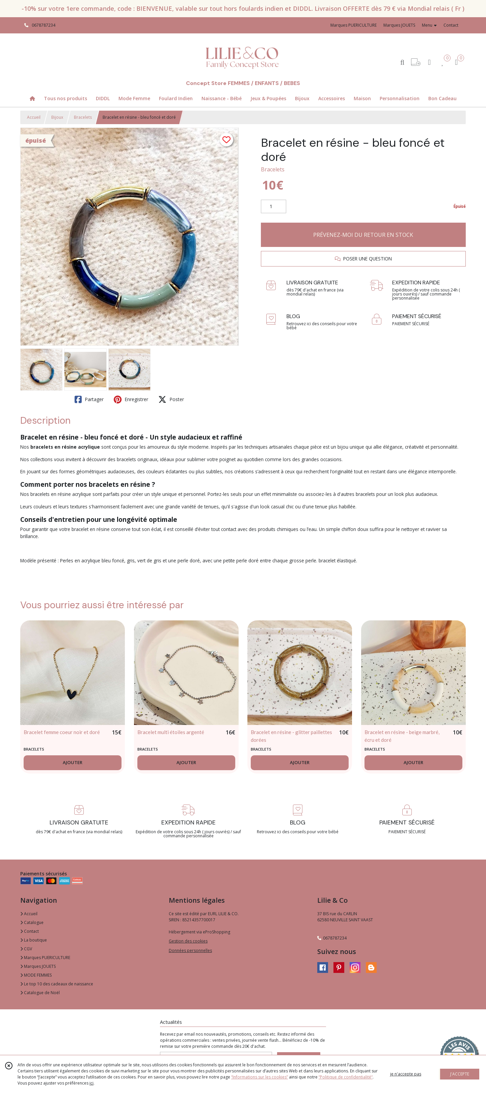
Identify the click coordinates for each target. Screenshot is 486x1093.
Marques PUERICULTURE (45, 957)
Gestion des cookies (188, 941)
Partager (89, 399)
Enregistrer (131, 399)
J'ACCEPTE (459, 1074)
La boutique (33, 940)
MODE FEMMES (36, 975)
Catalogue (32, 922)
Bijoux (57, 117)
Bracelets (83, 117)
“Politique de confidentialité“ (346, 1077)
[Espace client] (429, 61)
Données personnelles (190, 950)
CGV (26, 949)
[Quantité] (273, 206)
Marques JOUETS (38, 966)
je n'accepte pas (405, 1074)
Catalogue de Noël (40, 993)
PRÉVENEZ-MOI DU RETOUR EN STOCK (363, 235)
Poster (171, 399)
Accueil (33, 117)
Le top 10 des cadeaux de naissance (56, 984)
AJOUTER (72, 762)
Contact (450, 25)
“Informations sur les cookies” (259, 1077)
